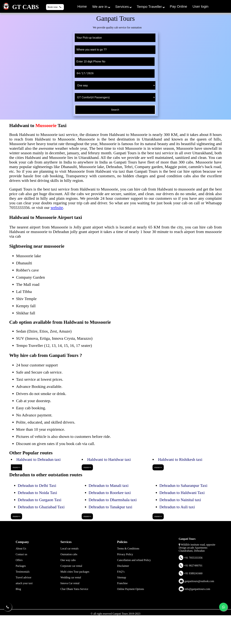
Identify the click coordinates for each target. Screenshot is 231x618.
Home (82, 6)
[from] (115, 38)
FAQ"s (121, 571)
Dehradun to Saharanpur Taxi (183, 485)
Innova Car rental (69, 583)
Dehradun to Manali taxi (108, 485)
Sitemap (121, 577)
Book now (55, 7)
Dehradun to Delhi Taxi (37, 485)
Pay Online (178, 6)
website (57, 207)
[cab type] (115, 97)
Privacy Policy (125, 554)
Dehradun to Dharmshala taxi (112, 500)
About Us (21, 548)
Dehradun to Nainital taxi (180, 500)
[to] (115, 49)
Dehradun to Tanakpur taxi (110, 507)
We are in (101, 7)
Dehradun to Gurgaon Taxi (39, 500)
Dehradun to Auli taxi (177, 507)
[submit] (115, 109)
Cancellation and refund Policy (134, 560)
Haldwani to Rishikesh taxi (180, 459)
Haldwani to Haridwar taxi (109, 459)
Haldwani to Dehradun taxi (38, 459)
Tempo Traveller (151, 7)
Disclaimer (123, 565)
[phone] (115, 61)
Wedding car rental (70, 577)
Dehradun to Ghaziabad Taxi (41, 507)
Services (123, 7)
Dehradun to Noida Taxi (37, 492)
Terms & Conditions (128, 548)
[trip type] (115, 85)
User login (201, 6)
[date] (115, 73)
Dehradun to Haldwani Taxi (182, 492)
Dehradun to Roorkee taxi (109, 492)
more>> (16, 467)
